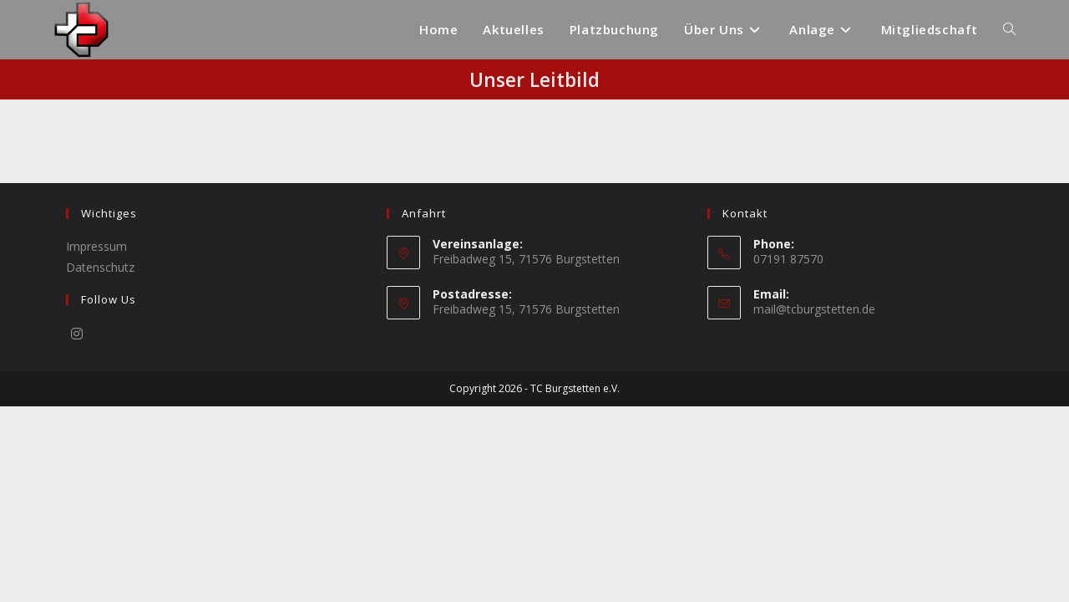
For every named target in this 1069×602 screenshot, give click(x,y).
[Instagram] (77, 530)
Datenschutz (100, 463)
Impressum (96, 442)
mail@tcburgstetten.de (814, 505)
